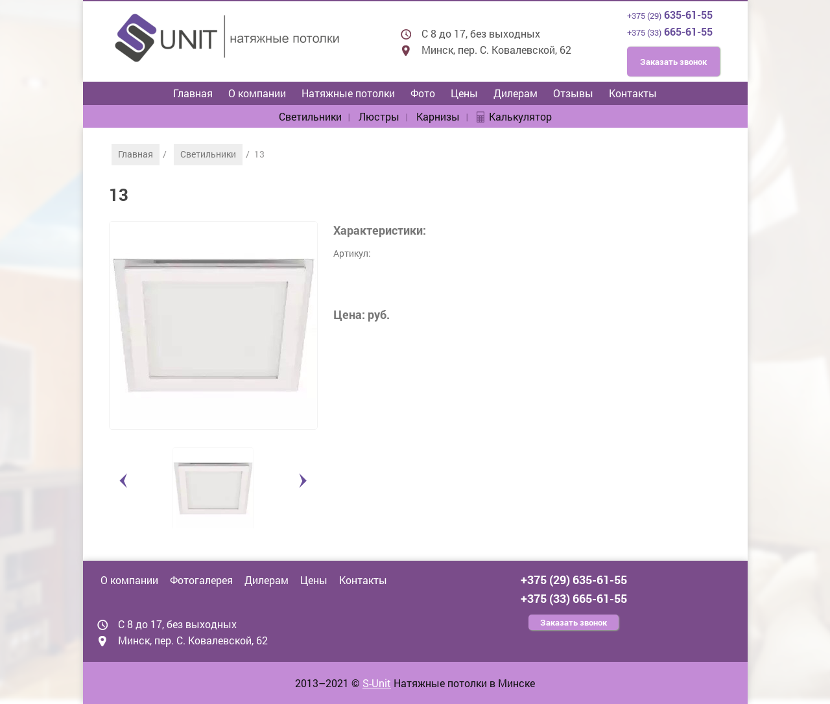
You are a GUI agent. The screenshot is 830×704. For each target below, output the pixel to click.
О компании (257, 93)
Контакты (633, 93)
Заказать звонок (673, 61)
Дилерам (515, 93)
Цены (464, 93)
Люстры (379, 116)
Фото (422, 93)
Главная (193, 93)
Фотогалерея (201, 580)
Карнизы (438, 116)
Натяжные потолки (348, 93)
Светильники (310, 116)
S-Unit (376, 683)
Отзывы (573, 93)
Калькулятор (520, 116)
